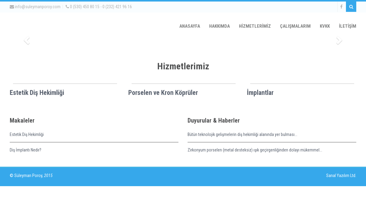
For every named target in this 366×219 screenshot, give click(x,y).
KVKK (325, 26)
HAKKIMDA (219, 26)
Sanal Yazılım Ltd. (340, 175)
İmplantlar (260, 92)
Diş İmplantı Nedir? (25, 150)
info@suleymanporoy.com (35, 6)
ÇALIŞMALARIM (295, 26)
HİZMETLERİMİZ (255, 26)
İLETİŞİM (347, 26)
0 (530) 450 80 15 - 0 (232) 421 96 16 (99, 6)
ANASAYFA (189, 26)
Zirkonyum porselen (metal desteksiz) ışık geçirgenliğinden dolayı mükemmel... (255, 150)
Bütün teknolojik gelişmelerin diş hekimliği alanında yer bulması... (242, 134)
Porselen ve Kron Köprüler (163, 92)
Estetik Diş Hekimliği (37, 92)
